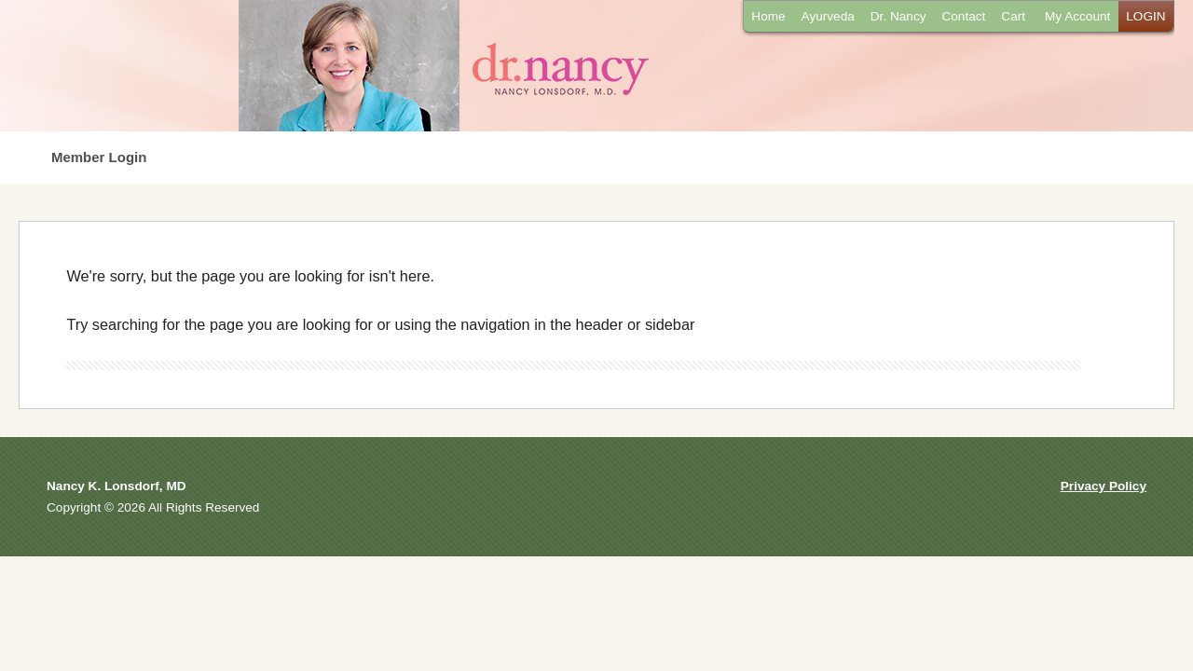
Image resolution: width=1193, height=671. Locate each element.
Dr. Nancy (898, 16)
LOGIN (1145, 16)
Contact (963, 16)
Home (768, 16)
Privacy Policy (1103, 486)
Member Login (99, 157)
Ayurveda (828, 16)
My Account (1077, 16)
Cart (1013, 16)
